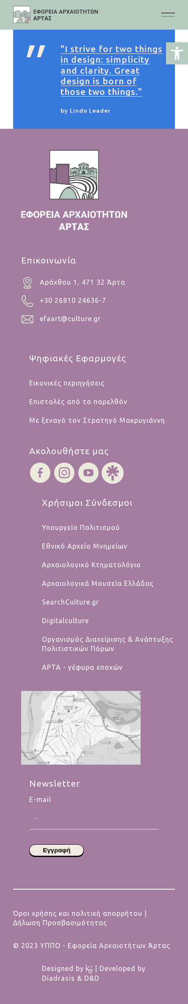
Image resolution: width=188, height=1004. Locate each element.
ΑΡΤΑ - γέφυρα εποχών (82, 667)
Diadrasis (59, 978)
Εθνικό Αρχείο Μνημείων (84, 546)
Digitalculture (65, 620)
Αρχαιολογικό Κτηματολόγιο (91, 565)
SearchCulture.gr (70, 602)
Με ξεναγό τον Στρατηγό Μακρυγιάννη (97, 420)
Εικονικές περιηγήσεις (67, 383)
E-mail (93, 804)
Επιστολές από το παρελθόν (78, 401)
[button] (177, 53)
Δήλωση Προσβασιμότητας (60, 922)
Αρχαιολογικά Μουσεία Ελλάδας (98, 583)
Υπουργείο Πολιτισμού (81, 527)
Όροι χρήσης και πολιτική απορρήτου (77, 913)
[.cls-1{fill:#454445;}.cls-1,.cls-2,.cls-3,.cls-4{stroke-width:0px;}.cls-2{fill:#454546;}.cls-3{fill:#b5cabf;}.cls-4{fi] (55, 14)
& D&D (88, 978)
